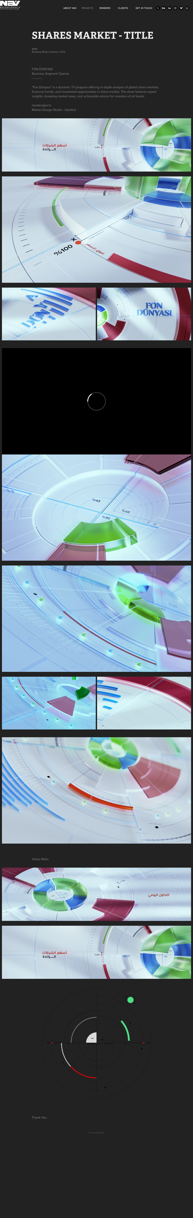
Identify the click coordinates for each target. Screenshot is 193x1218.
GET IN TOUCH (144, 8)
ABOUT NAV (70, 8)
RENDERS (104, 8)
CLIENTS (123, 8)
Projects (87, 8)
